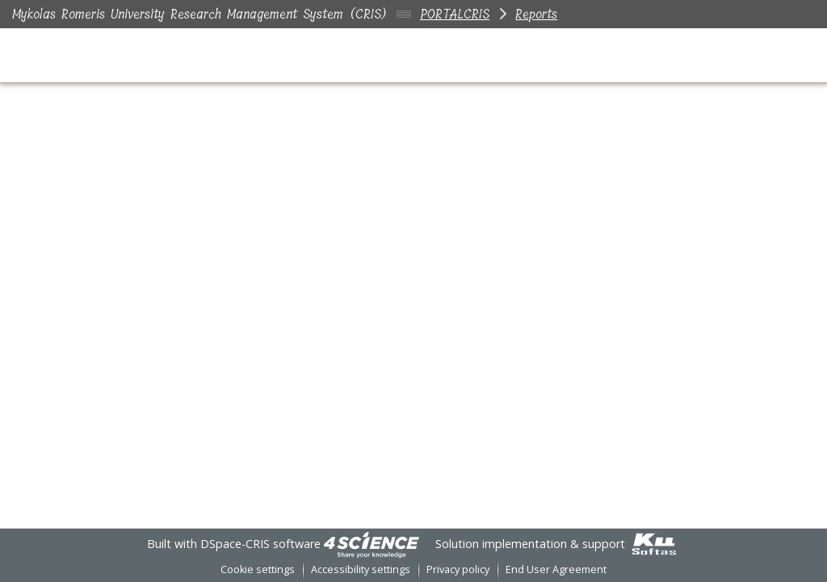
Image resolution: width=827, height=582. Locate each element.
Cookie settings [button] (257, 569)
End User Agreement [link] (556, 569)
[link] (371, 543)
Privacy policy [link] (457, 569)
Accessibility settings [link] (360, 569)
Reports (536, 14)
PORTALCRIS (454, 14)
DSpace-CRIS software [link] (260, 543)
